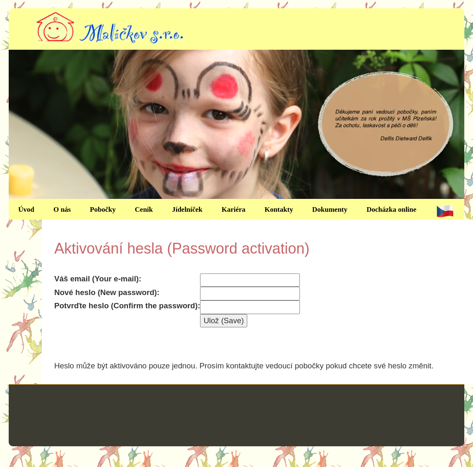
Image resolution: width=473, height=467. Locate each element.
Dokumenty (330, 209)
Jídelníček (187, 209)
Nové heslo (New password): (106, 292)
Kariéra (234, 209)
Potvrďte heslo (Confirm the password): (127, 305)
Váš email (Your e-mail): (97, 278)
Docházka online (391, 209)
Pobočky (103, 209)
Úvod (26, 209)
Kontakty (279, 209)
